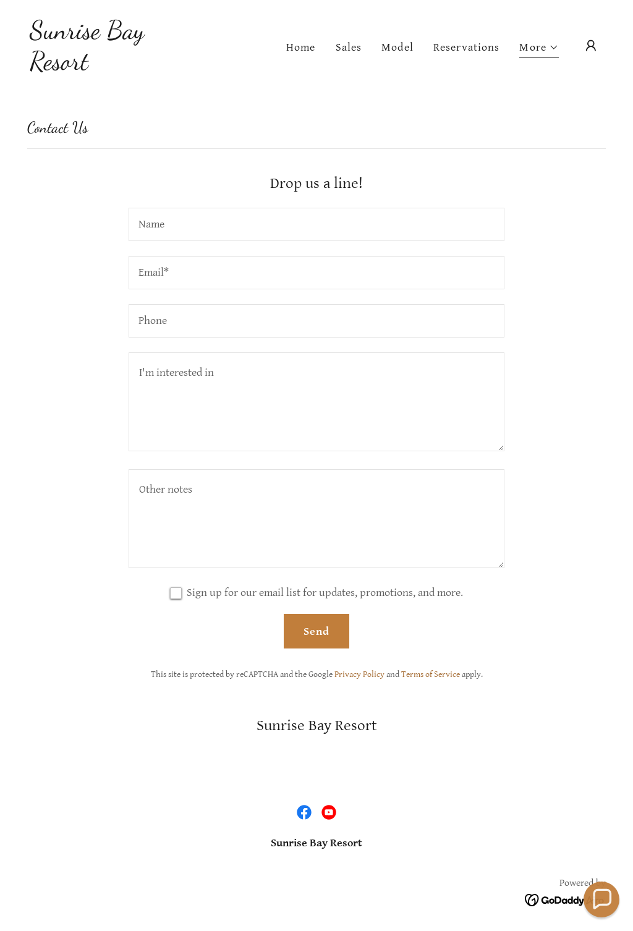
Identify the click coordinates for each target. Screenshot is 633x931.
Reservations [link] (466, 47)
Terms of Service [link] (430, 674)
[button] (539, 49)
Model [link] (397, 47)
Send (317, 631)
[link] (110, 65)
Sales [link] (349, 47)
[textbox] (316, 224)
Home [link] (301, 47)
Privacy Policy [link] (359, 674)
